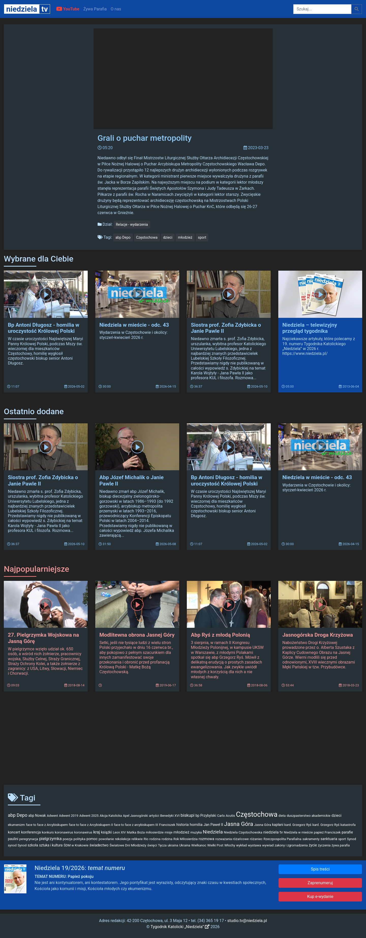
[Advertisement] (183, 741)
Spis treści (320, 869)
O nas (116, 9)
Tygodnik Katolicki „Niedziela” (179, 926)
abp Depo (122, 237)
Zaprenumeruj (320, 882)
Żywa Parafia (95, 9)
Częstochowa (147, 237)
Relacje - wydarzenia (132, 224)
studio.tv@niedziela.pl (247, 920)
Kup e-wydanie (320, 896)
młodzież (185, 237)
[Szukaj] (322, 9)
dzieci (167, 237)
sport (202, 237)
